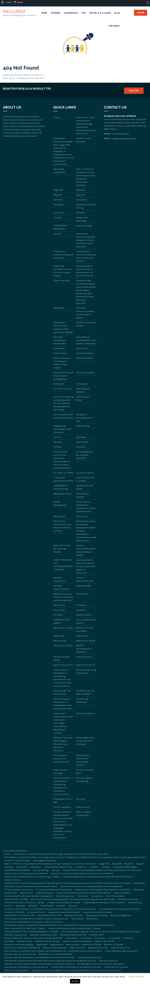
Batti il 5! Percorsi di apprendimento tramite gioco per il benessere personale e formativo (86, 177)
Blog (117, 13)
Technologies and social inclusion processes (85, 740)
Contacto (80, 212)
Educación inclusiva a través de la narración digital (85, 313)
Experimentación (84, 353)
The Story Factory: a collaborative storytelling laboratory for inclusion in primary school (63, 786)
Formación (58, 384)
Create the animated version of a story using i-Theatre (62, 271)
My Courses (82, 516)
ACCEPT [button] (75, 981)
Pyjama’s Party (83, 614)
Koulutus (80, 446)
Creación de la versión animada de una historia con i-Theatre (86, 256)
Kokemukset (82, 442)
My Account (59, 516)
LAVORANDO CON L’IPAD (84, 487)
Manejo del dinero (62, 493)
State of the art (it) (85, 665)
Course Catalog (83, 225)
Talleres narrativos (85, 713)
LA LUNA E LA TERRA (63, 472)
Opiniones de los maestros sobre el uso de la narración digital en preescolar (86, 566)
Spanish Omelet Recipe (61, 658)
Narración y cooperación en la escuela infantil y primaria (62, 526)
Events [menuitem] (18, 2)
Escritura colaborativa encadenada (59, 340)
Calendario (81, 199)
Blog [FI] (57, 195)
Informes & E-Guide (83, 398)
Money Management (60, 503)
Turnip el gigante (62, 807)
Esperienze (59, 348)
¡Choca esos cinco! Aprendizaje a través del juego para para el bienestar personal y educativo (85, 125)
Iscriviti (57, 437)
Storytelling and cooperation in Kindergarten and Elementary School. (63, 703)
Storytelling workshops (82, 700)
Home (44, 13)
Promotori (81, 610)
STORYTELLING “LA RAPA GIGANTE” (85, 692)
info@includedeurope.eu (124, 138)
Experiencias (60, 353)
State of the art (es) (63, 665)
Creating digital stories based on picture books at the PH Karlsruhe (84, 271)
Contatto (57, 217)
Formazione (82, 384)
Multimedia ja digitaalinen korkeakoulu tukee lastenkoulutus (85, 506)
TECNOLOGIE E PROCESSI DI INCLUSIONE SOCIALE (83, 760)
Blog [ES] (80, 190)
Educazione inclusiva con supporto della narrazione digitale (63, 327)
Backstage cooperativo (59, 171)
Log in (140, 12)
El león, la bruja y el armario (86, 324)
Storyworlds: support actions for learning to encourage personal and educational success (63, 723)
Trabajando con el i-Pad (63, 800)
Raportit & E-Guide (63, 627)
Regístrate (58, 635)
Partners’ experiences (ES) (84, 579)
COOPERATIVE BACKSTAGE (60, 227)
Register (134, 90)
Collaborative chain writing (86, 206)
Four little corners (62, 388)
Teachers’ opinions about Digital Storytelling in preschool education (62, 744)
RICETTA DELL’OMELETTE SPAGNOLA (84, 648)
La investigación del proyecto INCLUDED (84, 454)
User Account (82, 807)
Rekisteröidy (59, 640)
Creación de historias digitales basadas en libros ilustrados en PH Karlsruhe (85, 240)
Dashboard (58, 308)
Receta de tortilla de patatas (85, 629)
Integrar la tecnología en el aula (84, 417)
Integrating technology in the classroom (62, 429)
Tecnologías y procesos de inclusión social (61, 758)
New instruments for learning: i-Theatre (62, 548)
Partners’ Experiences (59, 579)
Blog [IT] (80, 195)
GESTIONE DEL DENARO (83, 390)
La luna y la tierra (85, 472)
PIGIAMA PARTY (83, 585)
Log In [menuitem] (8, 2)
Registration (82, 635)
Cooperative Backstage (82, 219)
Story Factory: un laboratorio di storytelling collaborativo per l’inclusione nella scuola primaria (62, 677)
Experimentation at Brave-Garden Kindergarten (63, 375)
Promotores (59, 610)
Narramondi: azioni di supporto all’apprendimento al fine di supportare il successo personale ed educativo (86, 531)
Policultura (81, 593)
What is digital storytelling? (83, 813)
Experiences (71, 13)
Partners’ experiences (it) (61, 587)
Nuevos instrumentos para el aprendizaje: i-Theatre (85, 550)
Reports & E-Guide (100, 13)
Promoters (81, 605)
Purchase (58, 614)
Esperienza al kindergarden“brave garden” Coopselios (86, 340)
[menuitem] (2, 2)
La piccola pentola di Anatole (85, 479)
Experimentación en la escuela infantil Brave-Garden (62, 363)
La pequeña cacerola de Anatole (63, 479)
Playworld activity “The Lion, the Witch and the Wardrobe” (63, 597)
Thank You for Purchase (60, 771)
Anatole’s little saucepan (83, 140)
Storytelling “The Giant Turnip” (62, 692)
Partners (114, 26)
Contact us (58, 212)
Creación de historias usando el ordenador (63, 254)
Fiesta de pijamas (85, 372)
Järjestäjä (81, 437)
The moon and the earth (85, 771)
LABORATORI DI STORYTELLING (60, 487)
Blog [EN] (58, 190)
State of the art (83, 656)
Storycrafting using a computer (86, 671)
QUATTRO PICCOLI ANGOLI (62, 621)
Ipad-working (83, 426)
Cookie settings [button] (136, 976)
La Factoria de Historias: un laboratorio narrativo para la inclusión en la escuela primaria (62, 459)
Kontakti (57, 446)
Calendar (57, 199)
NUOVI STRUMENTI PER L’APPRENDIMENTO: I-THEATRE (63, 565)
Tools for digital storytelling (84, 779)
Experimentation (84, 358)
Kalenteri (58, 442)
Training (55, 13)
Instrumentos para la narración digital (63, 416)
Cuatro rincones (61, 280)
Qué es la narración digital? (86, 621)
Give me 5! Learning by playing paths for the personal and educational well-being (63, 403)
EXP (84, 13)
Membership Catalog (82, 495)
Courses (57, 233)
